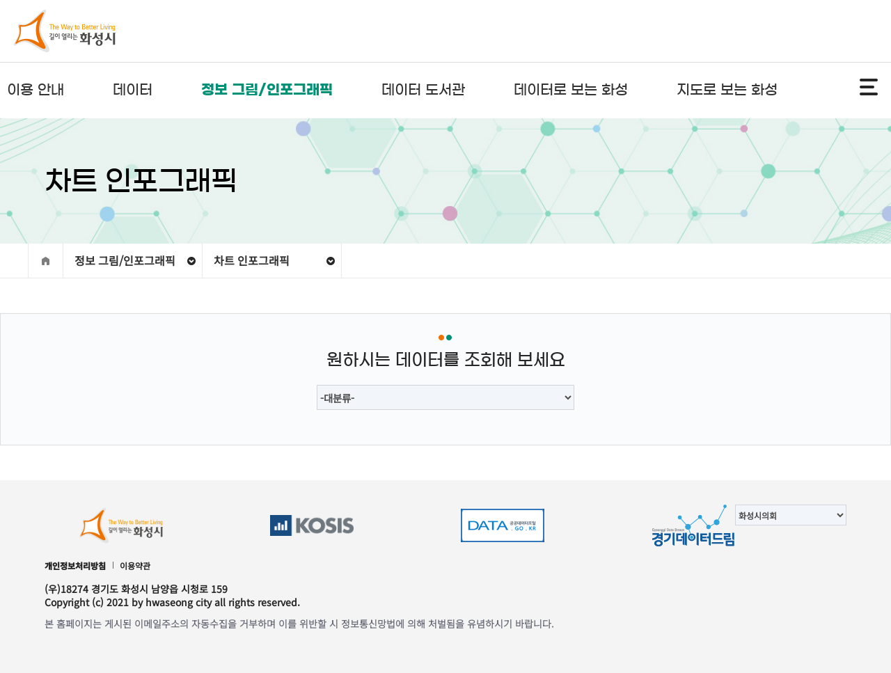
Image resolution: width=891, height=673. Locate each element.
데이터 (132, 90)
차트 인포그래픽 (252, 260)
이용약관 (135, 565)
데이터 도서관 (423, 90)
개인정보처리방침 (75, 565)
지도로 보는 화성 (727, 90)
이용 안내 (35, 90)
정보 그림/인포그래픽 (267, 90)
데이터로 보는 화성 (571, 90)
